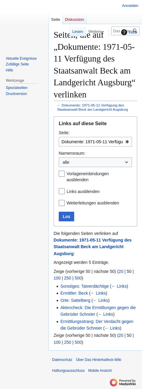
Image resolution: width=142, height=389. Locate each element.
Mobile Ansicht (99, 370)
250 (67, 278)
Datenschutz (62, 360)
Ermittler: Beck (74, 293)
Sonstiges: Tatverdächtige (84, 286)
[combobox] (95, 142)
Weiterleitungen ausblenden (93, 203)
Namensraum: (72, 153)
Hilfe (128, 32)
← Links (119, 286)
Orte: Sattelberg (75, 300)
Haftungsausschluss (68, 370)
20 (121, 271)
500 (78, 278)
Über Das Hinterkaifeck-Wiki (98, 360)
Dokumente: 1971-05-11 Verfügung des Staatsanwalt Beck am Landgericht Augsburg (92, 107)
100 (57, 278)
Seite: (64, 132)
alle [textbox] (66, 162)
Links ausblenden (83, 191)
